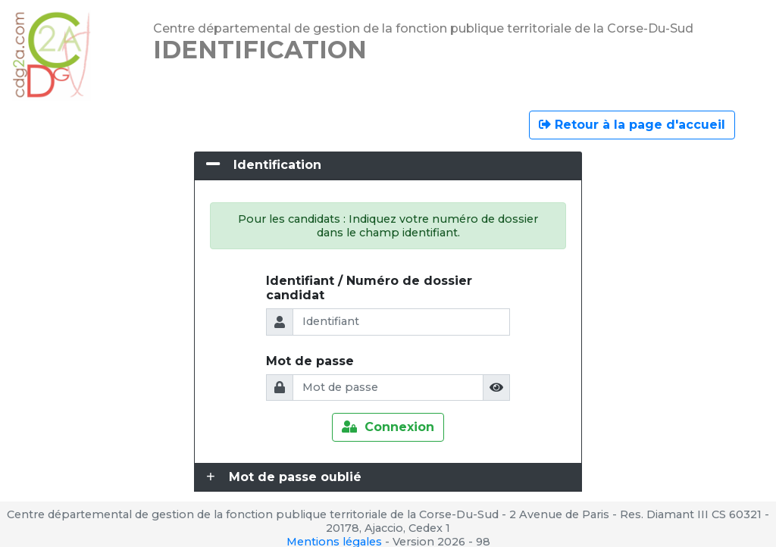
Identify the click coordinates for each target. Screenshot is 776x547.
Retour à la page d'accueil (632, 124)
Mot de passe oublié (295, 477)
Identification (277, 165)
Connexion (388, 427)
